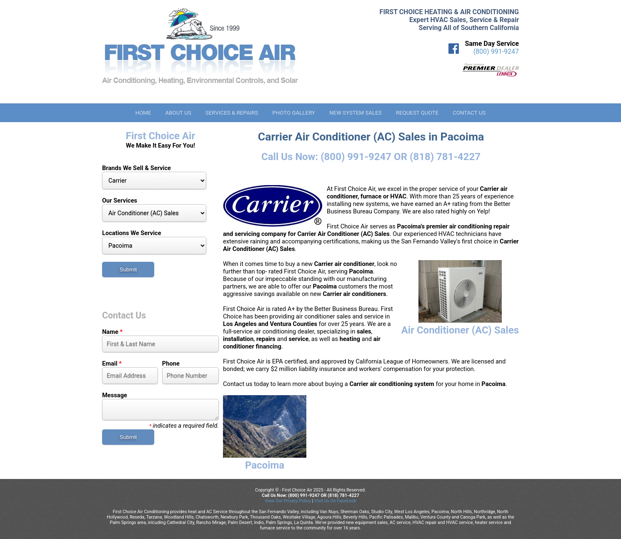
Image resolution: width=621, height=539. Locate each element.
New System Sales (355, 113)
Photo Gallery (293, 113)
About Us (178, 113)
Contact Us (469, 113)
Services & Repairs (231, 113)
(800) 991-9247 (496, 51)
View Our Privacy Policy (288, 501)
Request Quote (417, 113)
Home (143, 113)
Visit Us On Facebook (335, 501)
